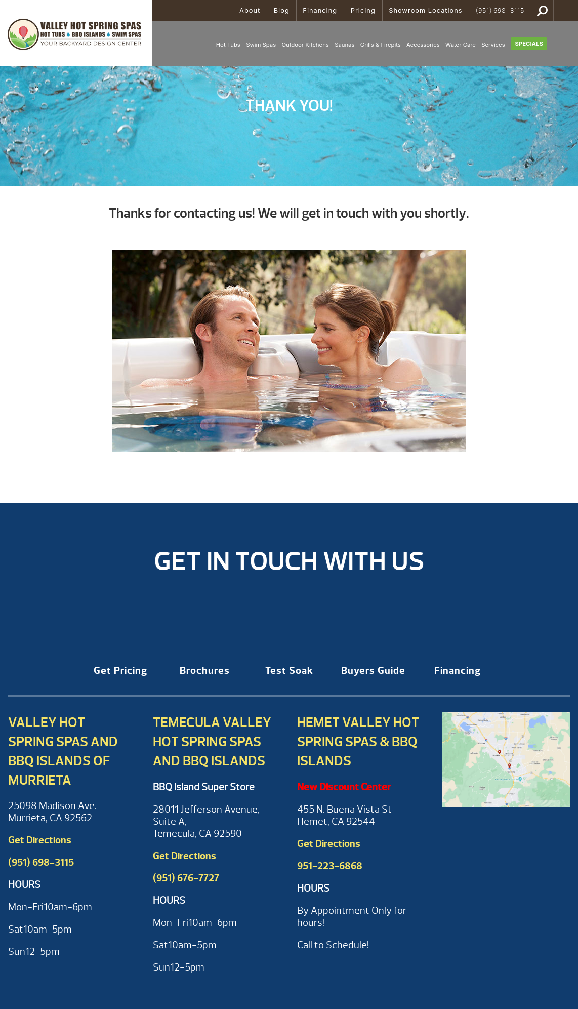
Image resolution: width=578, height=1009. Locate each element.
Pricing (363, 10)
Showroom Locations (425, 10)
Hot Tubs (228, 44)
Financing (320, 10)
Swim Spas (261, 44)
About (249, 10)
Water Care (460, 44)
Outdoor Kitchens (304, 44)
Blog (282, 10)
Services (493, 44)
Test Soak (289, 670)
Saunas (344, 44)
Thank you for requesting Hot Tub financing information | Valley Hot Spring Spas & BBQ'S (76, 33)
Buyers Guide (373, 670)
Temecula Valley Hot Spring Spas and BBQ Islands (212, 742)
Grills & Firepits (380, 44)
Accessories (423, 44)
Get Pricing (120, 670)
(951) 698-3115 (500, 11)
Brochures (205, 670)
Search (542, 10)
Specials (529, 43)
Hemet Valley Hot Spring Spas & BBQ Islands (358, 742)
